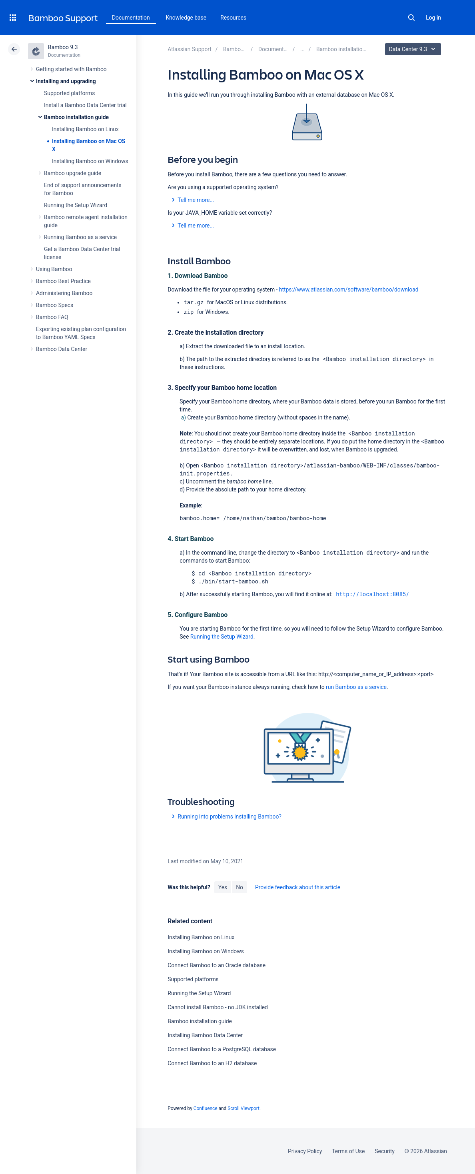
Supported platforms (69, 93)
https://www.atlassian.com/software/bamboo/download (349, 289)
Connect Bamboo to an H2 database (212, 1063)
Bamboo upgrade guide (72, 173)
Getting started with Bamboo (71, 69)
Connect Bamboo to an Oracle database (216, 965)
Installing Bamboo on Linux (85, 129)
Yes (222, 887)
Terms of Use (348, 1151)
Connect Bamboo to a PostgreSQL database (222, 1049)
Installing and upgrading (66, 81)
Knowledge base (186, 17)
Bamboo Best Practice (63, 281)
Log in (433, 17)
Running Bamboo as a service (80, 237)
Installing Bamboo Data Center (205, 1035)
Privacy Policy (305, 1151)
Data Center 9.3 (414, 49)
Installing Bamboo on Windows (90, 161)
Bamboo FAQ (52, 317)
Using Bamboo (54, 269)
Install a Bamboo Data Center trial (85, 105)
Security (385, 1151)
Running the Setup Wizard (75, 205)
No (239, 887)
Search (411, 17)
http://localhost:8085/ (372, 594)
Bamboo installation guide (76, 117)
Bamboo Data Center (61, 349)
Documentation (131, 17)
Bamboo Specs (54, 305)
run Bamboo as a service (356, 687)
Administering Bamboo (64, 293)
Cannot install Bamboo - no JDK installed (218, 1007)
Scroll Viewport (243, 1108)
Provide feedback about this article (297, 887)
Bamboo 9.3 (63, 47)
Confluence (206, 1108)
